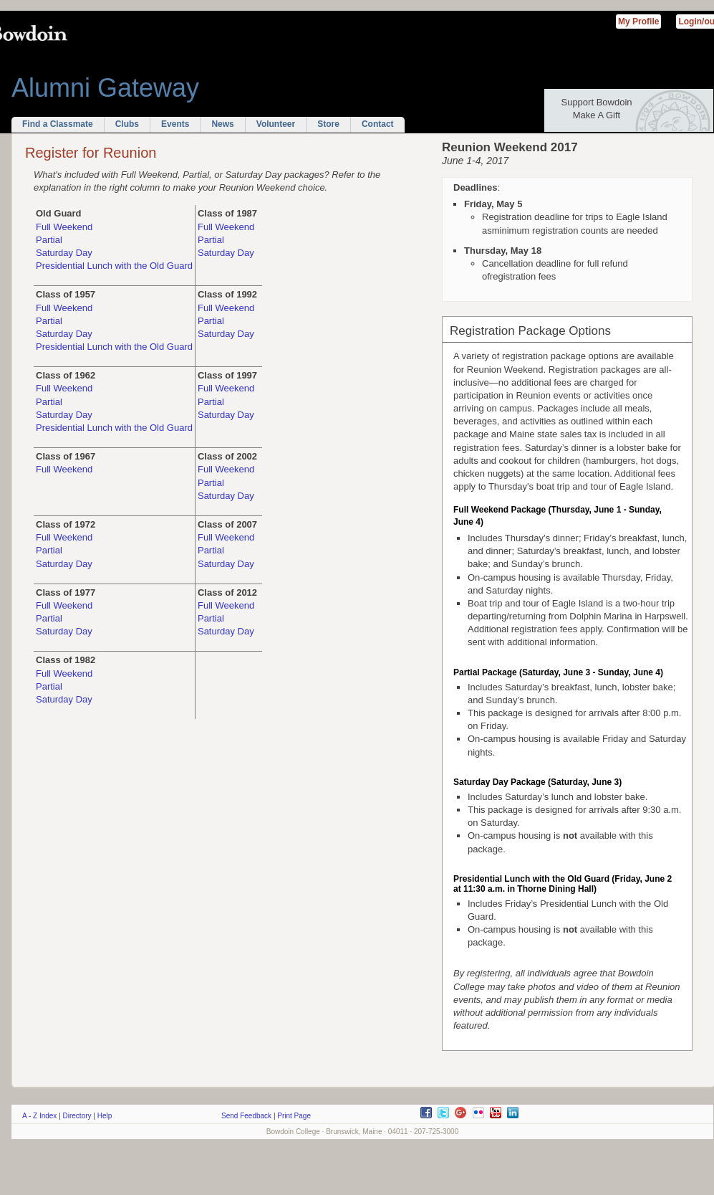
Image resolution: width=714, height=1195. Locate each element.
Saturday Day (64, 252)
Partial (49, 239)
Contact (378, 124)
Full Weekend (64, 227)
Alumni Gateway (105, 88)
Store (328, 124)
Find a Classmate (57, 124)
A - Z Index (39, 1116)
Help (104, 1116)
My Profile (638, 21)
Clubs (127, 124)
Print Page (294, 1116)
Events (175, 124)
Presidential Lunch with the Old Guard (114, 265)
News (222, 124)
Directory (77, 1116)
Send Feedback (246, 1116)
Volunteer (275, 124)
